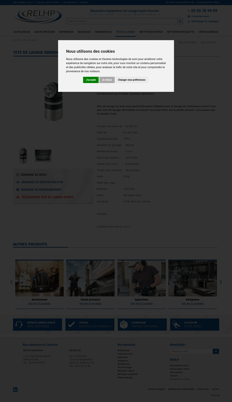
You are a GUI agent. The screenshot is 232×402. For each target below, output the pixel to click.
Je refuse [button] (107, 79)
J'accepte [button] (91, 79)
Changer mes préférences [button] (131, 79)
